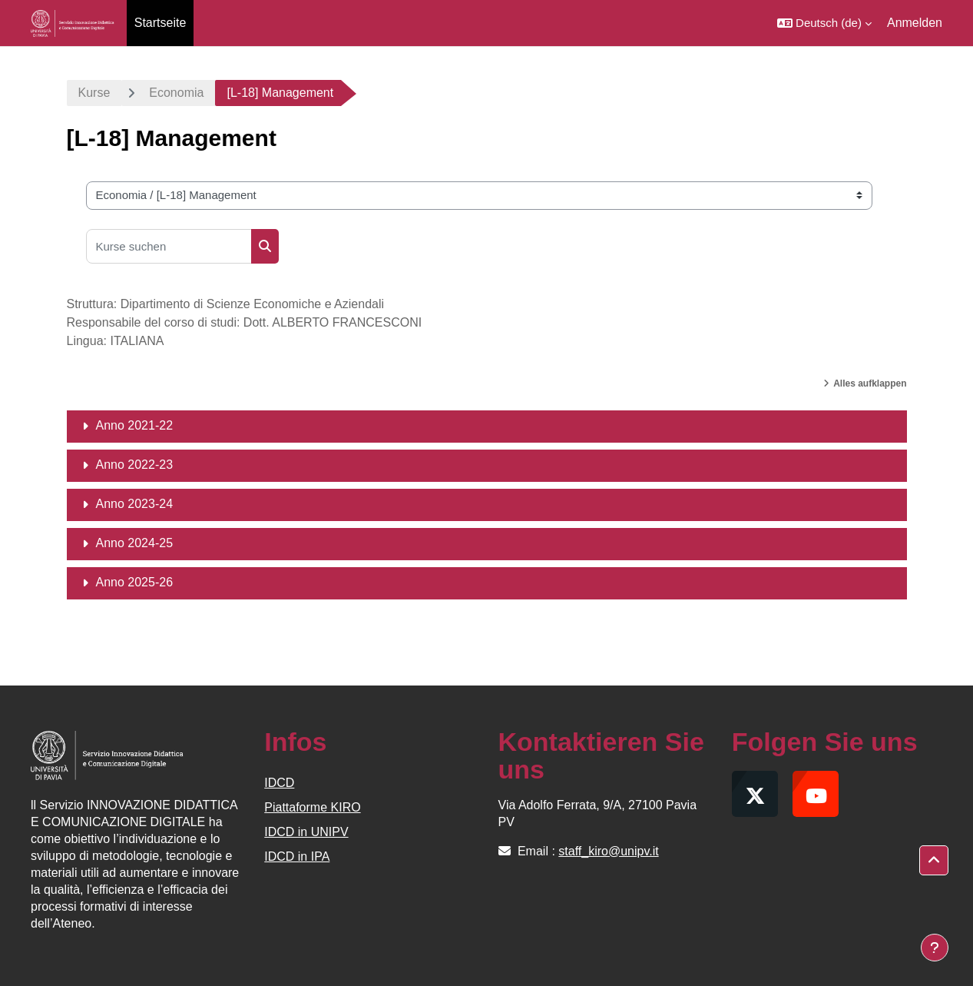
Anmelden (914, 22)
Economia (176, 92)
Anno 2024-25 (135, 542)
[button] (824, 23)
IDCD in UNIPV (306, 831)
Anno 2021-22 (135, 425)
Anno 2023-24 (135, 503)
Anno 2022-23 (135, 464)
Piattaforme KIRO (312, 807)
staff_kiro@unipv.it (608, 851)
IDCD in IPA (296, 856)
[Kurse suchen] (169, 246)
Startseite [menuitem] (160, 22)
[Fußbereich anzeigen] (934, 947)
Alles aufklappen (869, 383)
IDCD (279, 782)
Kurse (94, 92)
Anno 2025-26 (135, 582)
